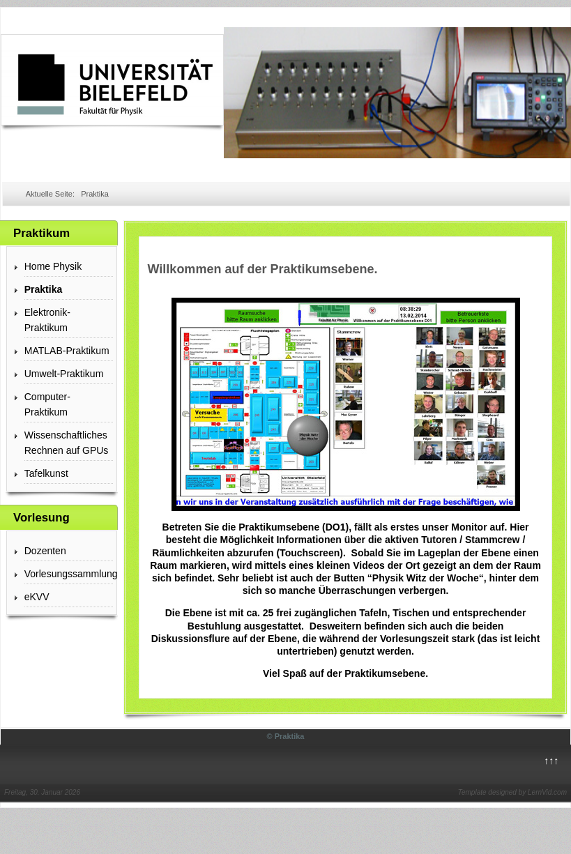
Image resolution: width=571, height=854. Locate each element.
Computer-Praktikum (47, 404)
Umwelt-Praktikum (64, 373)
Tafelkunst (46, 473)
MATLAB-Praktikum (66, 350)
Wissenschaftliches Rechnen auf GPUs (66, 442)
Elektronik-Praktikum (47, 320)
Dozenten (45, 550)
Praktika (43, 289)
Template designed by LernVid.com (512, 792)
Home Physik (53, 266)
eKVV (37, 596)
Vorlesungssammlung (68, 573)
